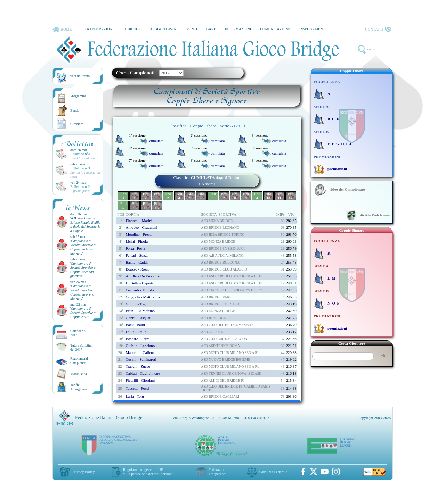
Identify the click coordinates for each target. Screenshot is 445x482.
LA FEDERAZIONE (99, 29)
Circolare (76, 124)
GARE (211, 29)
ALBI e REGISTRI (164, 29)
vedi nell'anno (80, 76)
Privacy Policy (83, 471)
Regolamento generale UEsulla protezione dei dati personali (149, 471)
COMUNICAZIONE (275, 29)
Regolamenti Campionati (79, 361)
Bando (74, 111)
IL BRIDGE (132, 29)
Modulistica (78, 374)
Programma (78, 96)
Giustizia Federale (273, 471)
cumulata (156, 141)
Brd (135, 196)
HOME (62, 29)
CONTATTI (378, 29)
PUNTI (192, 29)
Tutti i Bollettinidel (81, 347)
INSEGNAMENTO (313, 29)
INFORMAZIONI (238, 29)
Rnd (123, 196)
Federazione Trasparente (218, 471)
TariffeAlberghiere (78, 387)
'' (85, 224)
